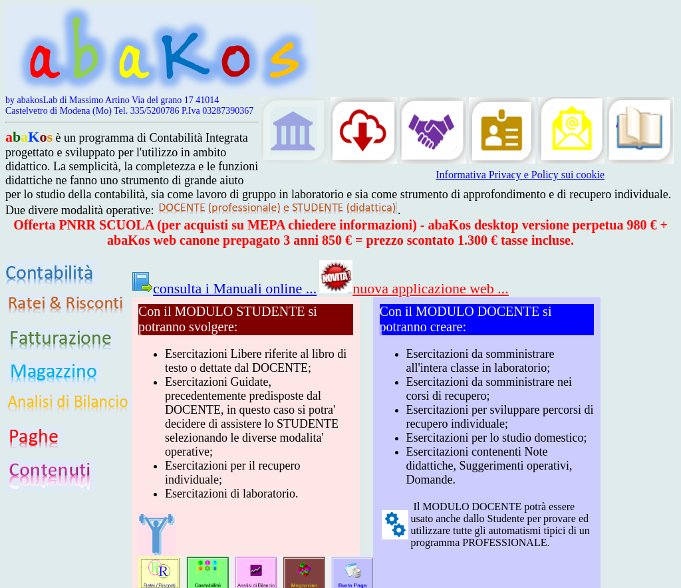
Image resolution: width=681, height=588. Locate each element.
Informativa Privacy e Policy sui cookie (520, 174)
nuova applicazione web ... (414, 288)
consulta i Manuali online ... (224, 288)
